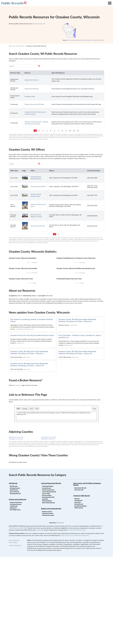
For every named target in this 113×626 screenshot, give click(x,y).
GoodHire (38, 599)
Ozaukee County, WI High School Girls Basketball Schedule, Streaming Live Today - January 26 (29, 434)
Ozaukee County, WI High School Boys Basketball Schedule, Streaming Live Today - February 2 (77, 389)
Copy (94, 477)
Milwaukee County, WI (16, 506)
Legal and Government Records (51, 552)
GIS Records (13, 577)
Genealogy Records (15, 562)
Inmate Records (78, 573)
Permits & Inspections (48, 559)
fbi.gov (34, 352)
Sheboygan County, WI (16, 508)
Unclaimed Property (47, 555)
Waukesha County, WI (48, 508)
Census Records (46, 557)
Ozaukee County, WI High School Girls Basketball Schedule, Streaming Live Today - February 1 (29, 421)
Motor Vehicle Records (48, 571)
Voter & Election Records (49, 561)
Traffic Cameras (78, 577)
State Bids (45, 568)
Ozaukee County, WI (38, 23)
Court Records (78, 569)
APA (37, 477)
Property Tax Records (16, 571)
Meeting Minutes (47, 570)
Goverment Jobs (79, 559)
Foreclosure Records (15, 573)
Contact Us (17, 454)
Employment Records (80, 557)
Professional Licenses (48, 584)
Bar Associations (46, 564)
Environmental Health (48, 566)
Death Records (14, 559)
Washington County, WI (48, 506)
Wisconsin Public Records (17, 46)
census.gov (34, 285)
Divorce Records (14, 561)
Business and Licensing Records (51, 577)
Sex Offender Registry (80, 575)
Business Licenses (47, 580)
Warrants (77, 567)
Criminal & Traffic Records (81, 565)
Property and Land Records (17, 568)
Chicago (24, 477)
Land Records (13, 575)
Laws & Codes (46, 562)
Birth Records (14, 555)
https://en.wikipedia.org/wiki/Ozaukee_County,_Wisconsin (86, 40)
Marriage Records (15, 557)
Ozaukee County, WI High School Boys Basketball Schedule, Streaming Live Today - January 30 (77, 421)
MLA (31, 477)
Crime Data (77, 571)
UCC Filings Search (15, 579)
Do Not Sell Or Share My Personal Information (74, 604)
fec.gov (82, 352)
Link (18, 477)
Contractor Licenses (47, 582)
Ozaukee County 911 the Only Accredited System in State (32, 404)
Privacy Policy (72, 599)
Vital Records (13, 552)
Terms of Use (81, 599)
